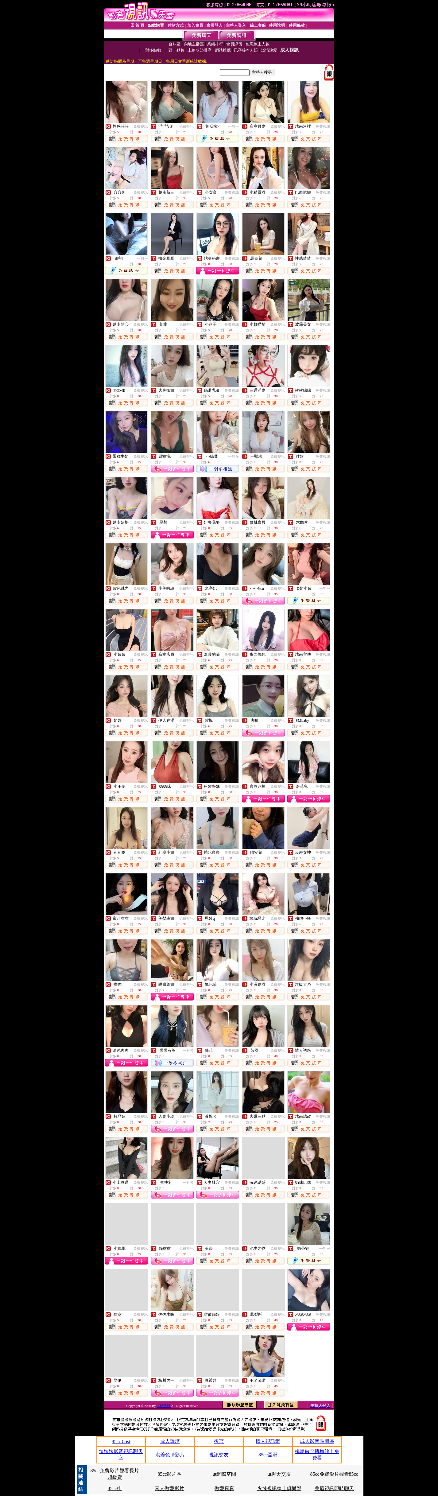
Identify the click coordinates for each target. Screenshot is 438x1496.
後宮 (219, 1441)
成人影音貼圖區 (317, 1441)
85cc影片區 (169, 1474)
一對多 (233, 456)
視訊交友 (219, 1454)
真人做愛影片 (169, 1488)
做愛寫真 (224, 1488)
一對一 (233, 126)
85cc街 (114, 1488)
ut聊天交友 (279, 1474)
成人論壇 (170, 1441)
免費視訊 (140, 126)
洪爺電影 (164, 1406)
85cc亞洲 (267, 1454)
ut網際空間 (224, 1474)
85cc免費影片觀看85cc (334, 1474)
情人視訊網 (268, 1441)
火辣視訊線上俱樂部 (279, 1488)
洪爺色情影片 (170, 1454)
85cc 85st (121, 1441)
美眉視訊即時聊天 (334, 1488)
